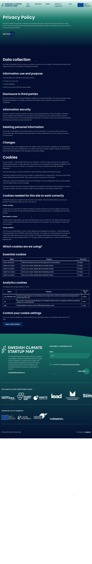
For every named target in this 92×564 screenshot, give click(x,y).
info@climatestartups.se (16, 372)
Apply (48, 4)
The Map (27, 5)
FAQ (70, 4)
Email (51, 352)
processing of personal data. (71, 364)
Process (38, 4)
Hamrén (88, 432)
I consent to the (66, 364)
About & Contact (58, 5)
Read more (7, 34)
